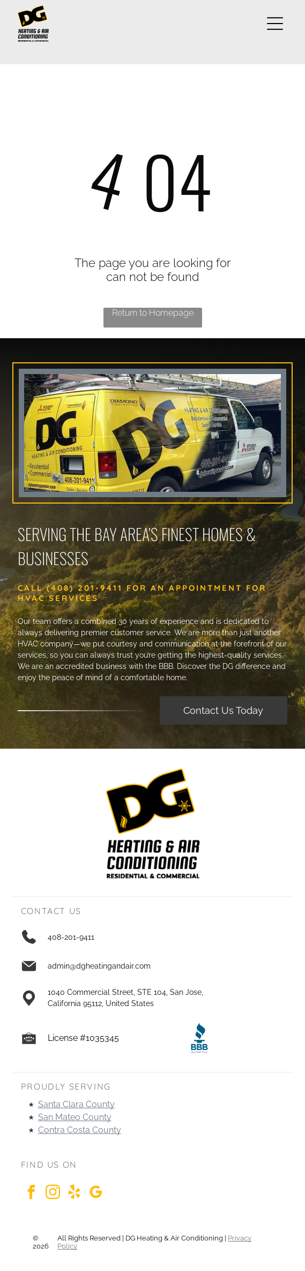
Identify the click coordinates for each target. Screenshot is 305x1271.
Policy (67, 1246)
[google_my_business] (96, 1194)
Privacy (239, 1238)
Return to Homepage (153, 313)
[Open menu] (275, 24)
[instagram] (53, 1194)
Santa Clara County (76, 1104)
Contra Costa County (79, 1130)
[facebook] (31, 1194)
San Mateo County (74, 1117)
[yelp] (74, 1194)
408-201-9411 (71, 937)
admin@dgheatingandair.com (99, 966)
